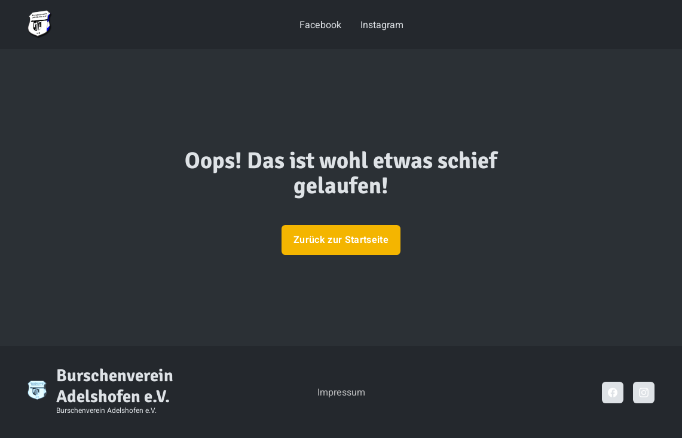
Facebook (320, 25)
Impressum (341, 392)
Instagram (381, 25)
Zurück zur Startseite (341, 240)
